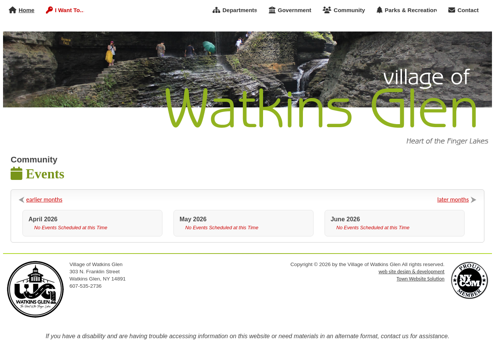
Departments (235, 10)
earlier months (44, 199)
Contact (463, 10)
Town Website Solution (421, 279)
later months (453, 199)
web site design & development (411, 271)
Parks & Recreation (407, 10)
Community (344, 10)
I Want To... (65, 10)
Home (22, 10)
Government (290, 10)
